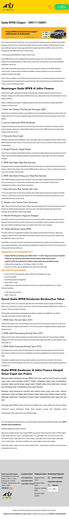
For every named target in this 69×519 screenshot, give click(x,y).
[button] (50, 7)
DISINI (41, 264)
